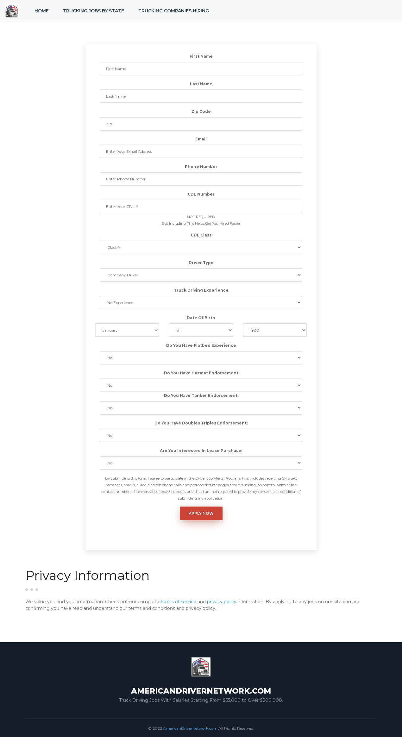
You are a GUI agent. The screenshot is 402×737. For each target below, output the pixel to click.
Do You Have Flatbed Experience (201, 345)
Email (201, 139)
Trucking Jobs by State (93, 11)
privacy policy (221, 601)
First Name (201, 56)
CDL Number (201, 194)
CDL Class (201, 235)
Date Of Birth (201, 317)
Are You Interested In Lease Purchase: (201, 450)
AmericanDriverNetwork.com (190, 728)
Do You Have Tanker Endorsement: (201, 395)
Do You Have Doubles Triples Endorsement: (201, 423)
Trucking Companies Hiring (173, 11)
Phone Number (201, 166)
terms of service (178, 601)
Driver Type (201, 262)
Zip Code (201, 111)
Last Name (201, 83)
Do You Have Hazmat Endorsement (201, 373)
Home (42, 11)
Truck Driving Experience (201, 290)
